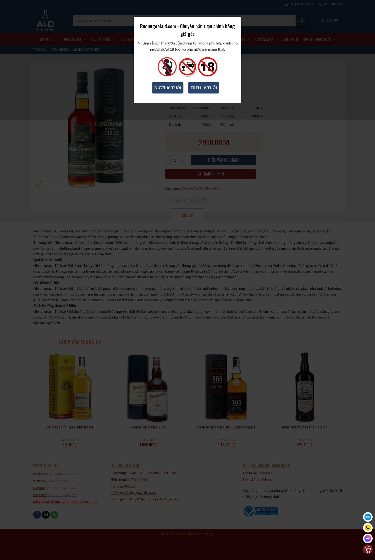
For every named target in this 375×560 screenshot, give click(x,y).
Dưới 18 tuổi (167, 95)
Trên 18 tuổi (203, 95)
